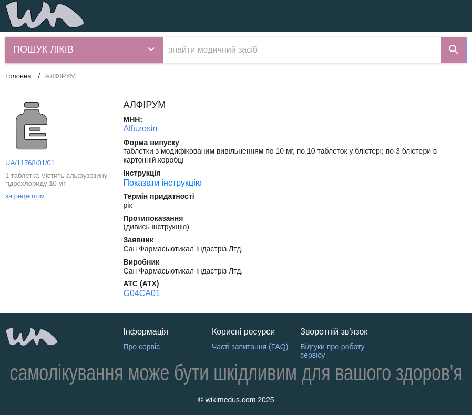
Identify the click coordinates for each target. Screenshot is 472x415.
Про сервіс (142, 346)
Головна (18, 76)
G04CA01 (142, 293)
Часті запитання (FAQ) (250, 346)
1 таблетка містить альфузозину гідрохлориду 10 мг (56, 179)
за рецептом (25, 196)
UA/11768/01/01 (30, 163)
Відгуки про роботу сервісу (332, 351)
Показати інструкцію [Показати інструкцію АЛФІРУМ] (163, 182)
